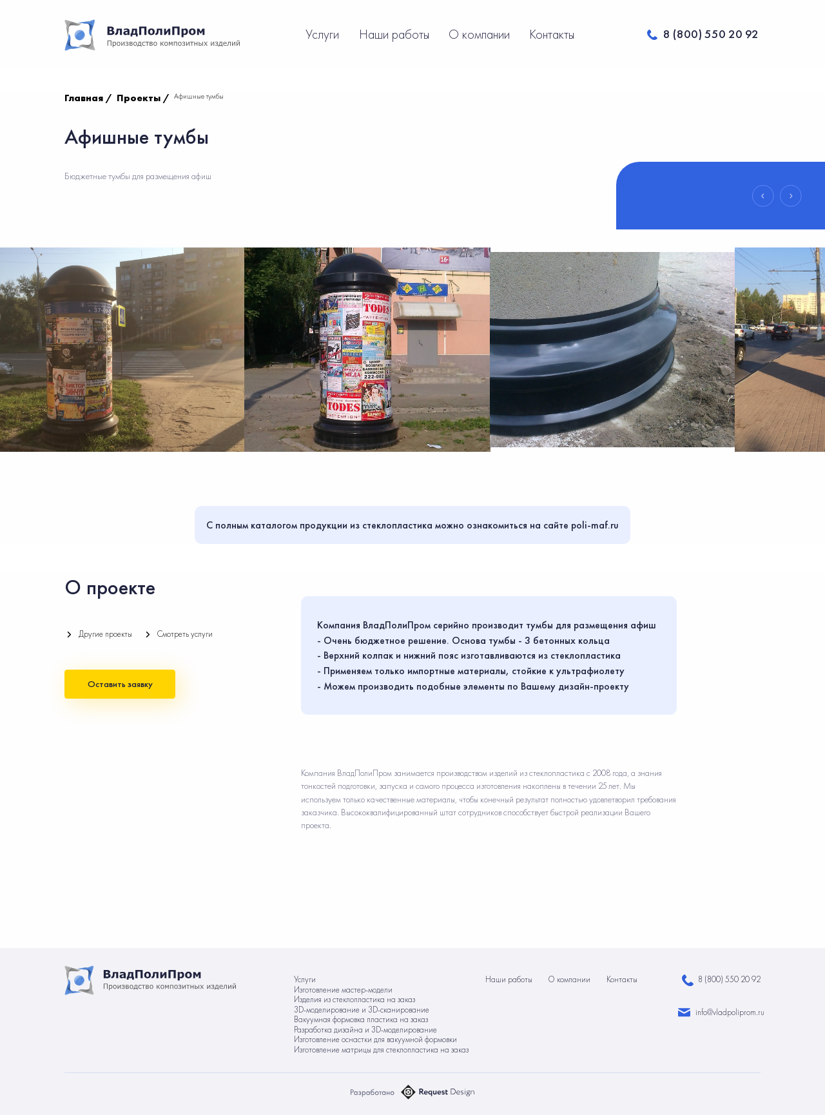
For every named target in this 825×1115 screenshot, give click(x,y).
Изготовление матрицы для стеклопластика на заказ (381, 1049)
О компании (481, 34)
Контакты (551, 34)
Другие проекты (105, 634)
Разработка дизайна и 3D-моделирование (365, 1029)
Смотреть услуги (185, 634)
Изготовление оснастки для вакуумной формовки (375, 1039)
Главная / (88, 98)
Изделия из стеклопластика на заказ (354, 999)
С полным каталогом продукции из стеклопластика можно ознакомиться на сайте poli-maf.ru (412, 525)
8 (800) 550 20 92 (711, 34)
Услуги (324, 34)
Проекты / (143, 98)
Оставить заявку (120, 684)
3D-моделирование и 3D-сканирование (361, 1009)
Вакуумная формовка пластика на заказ (361, 1019)
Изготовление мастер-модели (343, 989)
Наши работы (395, 34)
